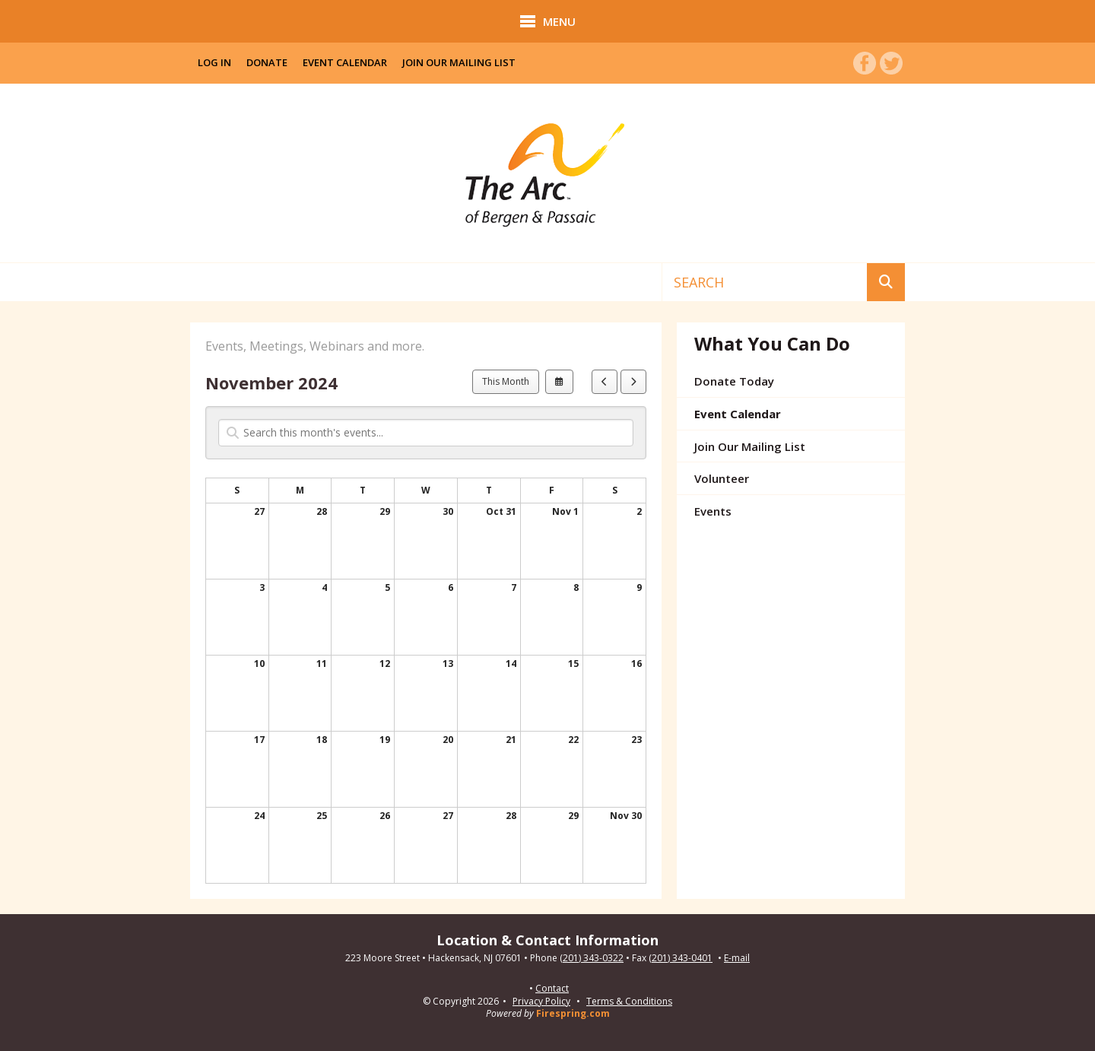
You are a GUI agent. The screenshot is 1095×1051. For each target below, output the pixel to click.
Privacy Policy (541, 1001)
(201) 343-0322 (592, 958)
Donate (266, 62)
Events (713, 511)
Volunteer (721, 478)
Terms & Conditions (629, 1001)
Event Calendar (345, 62)
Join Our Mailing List (459, 62)
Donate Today (734, 381)
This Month (505, 381)
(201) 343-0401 (681, 958)
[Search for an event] (425, 432)
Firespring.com (573, 1013)
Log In (214, 62)
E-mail (737, 958)
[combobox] (764, 282)
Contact (552, 989)
